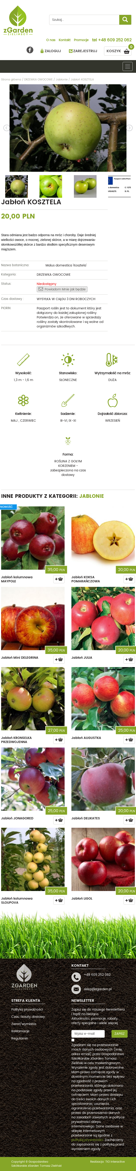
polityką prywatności (87, 1140)
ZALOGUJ (53, 51)
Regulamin (19, 1038)
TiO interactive (115, 1162)
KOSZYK (119, 50)
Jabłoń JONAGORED (17, 818)
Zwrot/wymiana (23, 1024)
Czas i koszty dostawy (28, 1016)
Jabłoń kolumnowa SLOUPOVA (17, 900)
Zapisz (119, 1033)
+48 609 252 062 (114, 40)
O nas (50, 40)
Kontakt (64, 40)
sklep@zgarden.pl (98, 989)
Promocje (81, 40)
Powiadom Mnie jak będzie (62, 289)
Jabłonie (91, 496)
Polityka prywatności (27, 1009)
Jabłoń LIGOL (81, 898)
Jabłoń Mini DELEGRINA (19, 657)
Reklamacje (20, 1031)
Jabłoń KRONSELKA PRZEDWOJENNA (16, 740)
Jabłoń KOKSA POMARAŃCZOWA (85, 579)
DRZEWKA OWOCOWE (53, 274)
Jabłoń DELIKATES (85, 818)
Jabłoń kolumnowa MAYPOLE (17, 579)
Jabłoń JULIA (81, 657)
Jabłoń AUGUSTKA (86, 738)
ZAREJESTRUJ (85, 51)
